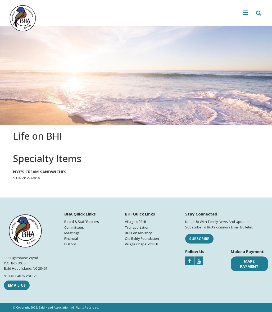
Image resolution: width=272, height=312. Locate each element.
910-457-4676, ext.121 (21, 275)
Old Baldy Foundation (142, 238)
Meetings (72, 233)
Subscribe (199, 238)
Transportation (137, 227)
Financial (71, 238)
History (70, 244)
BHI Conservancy (138, 233)
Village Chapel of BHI (141, 244)
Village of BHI (135, 221)
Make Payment (249, 264)
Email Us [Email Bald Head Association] (17, 285)
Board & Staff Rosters (81, 221)
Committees (74, 227)
